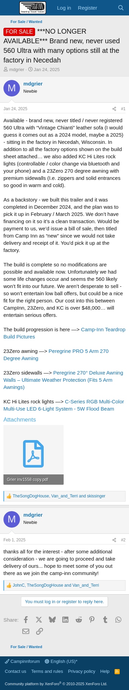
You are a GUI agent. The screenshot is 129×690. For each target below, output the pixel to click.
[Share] (114, 109)
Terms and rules (47, 671)
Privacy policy (81, 671)
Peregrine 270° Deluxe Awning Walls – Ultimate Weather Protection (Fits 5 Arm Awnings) (63, 380)
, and (59, 496)
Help (105, 671)
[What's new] (107, 7)
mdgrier (16, 69)
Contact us (15, 671)
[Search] (121, 7)
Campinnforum (22, 661)
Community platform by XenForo (56, 684)
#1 (123, 108)
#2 (123, 540)
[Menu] (9, 8)
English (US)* (61, 661)
